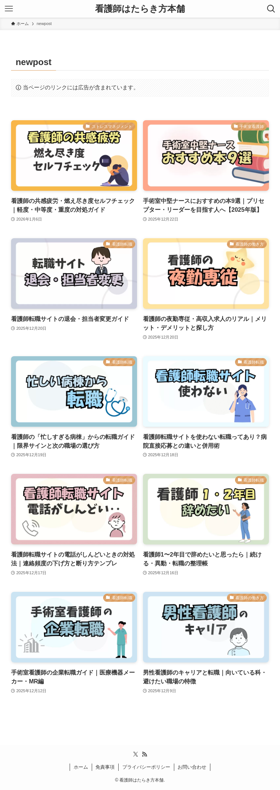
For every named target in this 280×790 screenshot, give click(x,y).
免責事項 (105, 767)
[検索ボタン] (271, 9)
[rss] (144, 754)
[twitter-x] (135, 754)
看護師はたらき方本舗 (140, 8)
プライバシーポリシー (146, 767)
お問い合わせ (192, 767)
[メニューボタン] (9, 9)
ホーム (81, 767)
